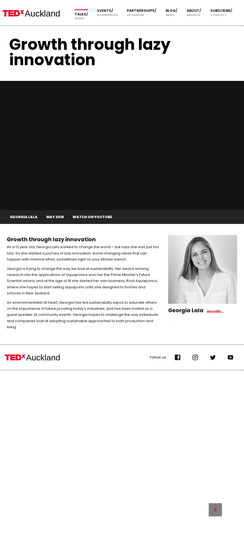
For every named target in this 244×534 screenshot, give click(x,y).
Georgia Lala (23, 217)
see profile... (215, 311)
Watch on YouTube (92, 217)
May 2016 (55, 217)
